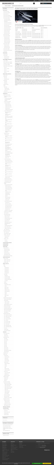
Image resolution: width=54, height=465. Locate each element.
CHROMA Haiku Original (8, 105)
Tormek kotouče (5, 55)
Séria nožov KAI (7, 134)
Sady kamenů (5, 51)
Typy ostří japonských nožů (6, 430)
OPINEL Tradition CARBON (8, 384)
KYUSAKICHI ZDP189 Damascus (7, 100)
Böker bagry (6, 275)
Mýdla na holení (7, 288)
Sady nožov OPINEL (6, 396)
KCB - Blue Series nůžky (7, 322)
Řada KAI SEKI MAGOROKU (7, 309)
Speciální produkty (6, 414)
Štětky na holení (7, 295)
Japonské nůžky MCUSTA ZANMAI (8, 255)
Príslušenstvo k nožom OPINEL (8, 397)
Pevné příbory (6, 334)
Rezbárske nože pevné (7, 400)
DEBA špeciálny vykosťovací (8, 222)
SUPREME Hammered (18, 63)
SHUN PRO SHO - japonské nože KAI (8, 150)
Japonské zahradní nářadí (5, 455)
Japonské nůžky (5, 246)
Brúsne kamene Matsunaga (7, 15)
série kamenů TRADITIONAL (7, 26)
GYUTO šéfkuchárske (7, 219)
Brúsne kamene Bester (6, 11)
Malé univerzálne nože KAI (8, 160)
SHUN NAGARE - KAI (8, 156)
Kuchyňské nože (5, 93)
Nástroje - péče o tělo (6, 263)
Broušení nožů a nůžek (6, 435)
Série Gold (5, 342)
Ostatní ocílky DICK (7, 89)
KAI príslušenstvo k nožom (8, 181)
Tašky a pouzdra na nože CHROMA (8, 131)
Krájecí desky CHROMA (8, 128)
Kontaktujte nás (44, 0)
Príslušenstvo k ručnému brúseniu (8, 92)
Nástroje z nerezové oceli (7, 259)
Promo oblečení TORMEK (7, 64)
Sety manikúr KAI (6, 312)
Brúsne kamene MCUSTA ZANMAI (8, 16)
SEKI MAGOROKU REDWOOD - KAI (7, 142)
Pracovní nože (6, 371)
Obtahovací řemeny (6, 84)
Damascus (5, 380)
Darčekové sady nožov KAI (8, 178)
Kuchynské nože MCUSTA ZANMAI (7, 183)
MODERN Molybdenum (18, 39)
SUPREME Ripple (7, 193)
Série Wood (5, 343)
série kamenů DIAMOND (7, 19)
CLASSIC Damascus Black (8, 187)
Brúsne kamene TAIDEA (6, 43)
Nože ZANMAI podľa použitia (8, 201)
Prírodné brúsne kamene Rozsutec (8, 50)
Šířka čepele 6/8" (7, 270)
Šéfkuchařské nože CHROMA (8, 116)
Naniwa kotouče (5, 54)
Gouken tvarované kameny (7, 29)
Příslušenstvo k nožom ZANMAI (8, 210)
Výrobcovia (5, 417)
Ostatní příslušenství (7, 291)
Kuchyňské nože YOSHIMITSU (8, 211)
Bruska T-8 (5, 67)
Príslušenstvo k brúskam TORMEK (8, 63)
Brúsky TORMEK (6, 60)
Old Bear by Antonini (6, 376)
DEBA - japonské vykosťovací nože (8, 118)
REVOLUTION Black (7, 197)
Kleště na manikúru (7, 301)
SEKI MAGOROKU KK (8, 151)
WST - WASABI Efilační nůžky (7, 326)
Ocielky (4, 85)
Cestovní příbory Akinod (6, 333)
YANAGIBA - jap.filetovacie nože (8, 174)
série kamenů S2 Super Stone (7, 22)
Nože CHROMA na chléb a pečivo (8, 124)
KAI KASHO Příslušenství (7, 330)
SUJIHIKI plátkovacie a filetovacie (7, 224)
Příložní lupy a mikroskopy (6, 406)
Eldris (5, 367)
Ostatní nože (4, 457)
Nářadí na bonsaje (6, 258)
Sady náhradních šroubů (7, 254)
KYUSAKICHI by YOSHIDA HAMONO (7, 96)
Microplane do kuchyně (6, 409)
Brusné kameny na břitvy (8, 284)
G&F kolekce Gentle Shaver (8, 279)
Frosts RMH (6, 241)
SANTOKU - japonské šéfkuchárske (8, 165)
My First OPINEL (7, 393)
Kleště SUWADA (6, 300)
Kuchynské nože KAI (6, 133)
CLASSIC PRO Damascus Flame (8, 190)
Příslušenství (5, 283)
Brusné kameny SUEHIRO (7, 35)
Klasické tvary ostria (7, 401)
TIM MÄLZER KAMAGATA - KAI (8, 140)
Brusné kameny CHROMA (7, 12)
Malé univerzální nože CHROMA (8, 112)
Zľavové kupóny (21, 447)
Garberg (6, 364)
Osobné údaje (21, 446)
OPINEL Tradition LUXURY (8, 388)
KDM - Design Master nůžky (7, 325)
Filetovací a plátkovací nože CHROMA (8, 120)
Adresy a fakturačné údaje (22, 445)
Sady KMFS (5, 81)
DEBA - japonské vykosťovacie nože (9, 170)
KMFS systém (5, 80)
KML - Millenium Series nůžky (7, 316)
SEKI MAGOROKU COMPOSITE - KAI (7, 154)
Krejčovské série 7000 (6, 250)
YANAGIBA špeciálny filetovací (8, 225)
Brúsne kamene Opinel (6, 34)
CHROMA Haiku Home (8, 104)
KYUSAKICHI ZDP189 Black (8, 98)
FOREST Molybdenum (18, 45)
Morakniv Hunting (7, 368)
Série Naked (5, 338)
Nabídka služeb (6, 433)
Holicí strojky (5, 274)
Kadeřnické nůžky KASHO (7, 313)
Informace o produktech (8, 423)
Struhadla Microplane (5, 459)
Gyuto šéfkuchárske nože (8, 206)
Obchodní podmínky (13, 448)
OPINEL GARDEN (7, 392)
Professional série (6, 413)
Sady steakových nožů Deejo (7, 350)
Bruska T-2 (5, 72)
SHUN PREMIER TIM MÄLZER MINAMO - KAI (8, 148)
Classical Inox (5, 379)
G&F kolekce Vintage (7, 276)
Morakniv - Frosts (6, 238)
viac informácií (16, 463)
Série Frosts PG (7, 359)
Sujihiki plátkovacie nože (8, 207)
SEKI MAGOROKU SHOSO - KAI (8, 138)
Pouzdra (6, 292)
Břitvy (4, 266)
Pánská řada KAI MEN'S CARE (8, 308)
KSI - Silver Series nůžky (7, 321)
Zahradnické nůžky (6, 262)
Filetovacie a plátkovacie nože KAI (8, 172)
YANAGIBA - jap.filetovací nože (8, 122)
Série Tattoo (5, 346)
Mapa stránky (12, 452)
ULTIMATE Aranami (7, 198)
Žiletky (5, 296)
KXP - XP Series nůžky (7, 317)
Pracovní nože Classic (7, 372)
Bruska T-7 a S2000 (6, 68)
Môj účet (20, 441)
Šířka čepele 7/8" (7, 271)
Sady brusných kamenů (7, 33)
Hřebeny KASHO (6, 329)
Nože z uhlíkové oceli (6, 229)
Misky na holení (6, 287)
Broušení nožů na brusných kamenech (7, 424)
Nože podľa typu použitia (7, 214)
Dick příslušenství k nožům (7, 233)
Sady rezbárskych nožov (7, 405)
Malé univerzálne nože (7, 215)
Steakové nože (6, 237)
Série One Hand (6, 347)
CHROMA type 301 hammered (9, 109)
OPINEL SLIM (6, 389)
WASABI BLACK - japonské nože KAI (8, 136)
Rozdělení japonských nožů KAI (7, 427)
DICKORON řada (7, 88)
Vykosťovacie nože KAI (8, 168)
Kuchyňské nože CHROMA (7, 101)
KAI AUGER (6, 280)
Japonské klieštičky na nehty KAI (8, 304)
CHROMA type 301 (7, 108)
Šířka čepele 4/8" (7, 267)
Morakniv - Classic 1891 (7, 234)
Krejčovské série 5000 (6, 249)
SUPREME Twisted (7, 194)
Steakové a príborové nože (8, 228)
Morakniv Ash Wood (7, 363)
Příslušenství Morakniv (7, 375)
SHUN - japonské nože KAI (8, 144)
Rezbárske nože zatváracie (7, 404)
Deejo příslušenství (6, 351)
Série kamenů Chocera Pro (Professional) (7, 21)
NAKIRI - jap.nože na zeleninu (9, 161)
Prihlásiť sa (40, 0)
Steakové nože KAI (7, 177)
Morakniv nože (5, 354)
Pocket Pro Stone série (7, 30)
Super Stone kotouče (6, 25)
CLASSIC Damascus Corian (8, 188)
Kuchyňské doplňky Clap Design (7, 242)
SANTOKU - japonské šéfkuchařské (8, 114)
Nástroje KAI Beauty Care (7, 305)
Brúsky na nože (5, 75)
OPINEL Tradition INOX (7, 385)
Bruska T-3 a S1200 (6, 71)
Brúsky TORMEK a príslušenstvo (7, 59)
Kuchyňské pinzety (5, 245)
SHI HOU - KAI (7, 157)
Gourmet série (6, 410)
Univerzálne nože (7, 202)
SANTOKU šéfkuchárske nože (8, 218)
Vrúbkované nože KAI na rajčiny (8, 163)
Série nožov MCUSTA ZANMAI (8, 184)
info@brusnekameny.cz (42, 447)
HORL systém (5, 76)
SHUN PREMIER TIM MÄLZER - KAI (7, 146)
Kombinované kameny (7, 38)
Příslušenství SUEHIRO (7, 42)
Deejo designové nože (6, 337)
